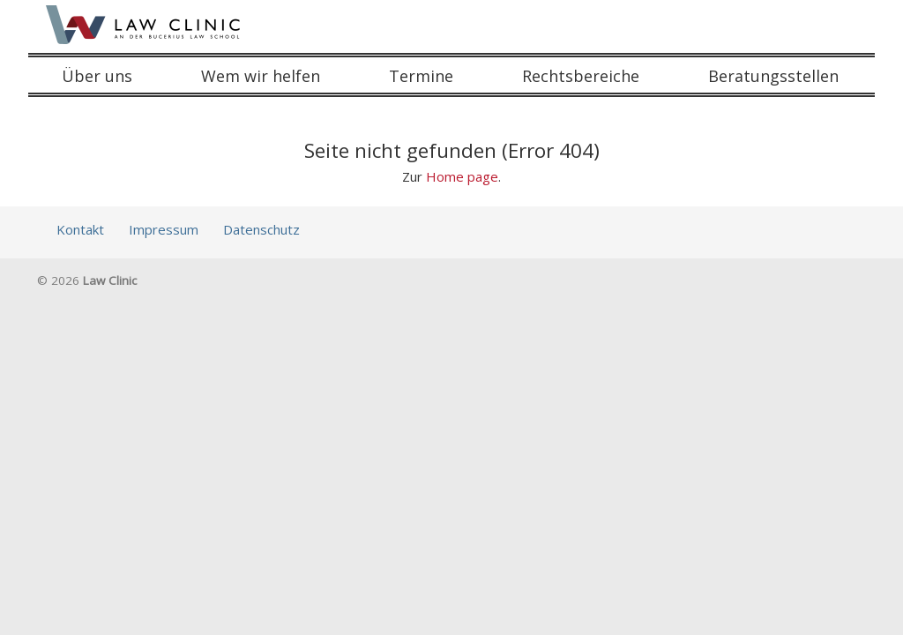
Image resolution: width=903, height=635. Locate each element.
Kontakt (80, 229)
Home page (462, 176)
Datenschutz (261, 229)
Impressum (163, 229)
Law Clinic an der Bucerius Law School (145, 24)
